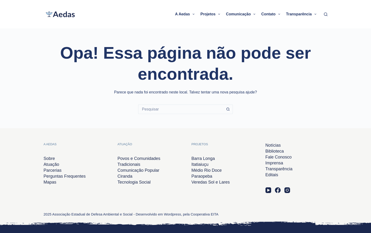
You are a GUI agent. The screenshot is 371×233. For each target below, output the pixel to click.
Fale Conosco (278, 157)
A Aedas (185, 14)
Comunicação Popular (138, 170)
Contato (271, 14)
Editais (271, 174)
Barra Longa (203, 158)
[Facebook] (278, 190)
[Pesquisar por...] (180, 109)
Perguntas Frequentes (65, 176)
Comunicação (241, 14)
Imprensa (274, 163)
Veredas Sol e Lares (210, 182)
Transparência (302, 14)
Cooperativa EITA (204, 214)
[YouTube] (268, 190)
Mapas (50, 182)
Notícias (273, 145)
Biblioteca (274, 151)
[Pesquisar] (325, 14)
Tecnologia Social (134, 182)
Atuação (51, 164)
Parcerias (53, 170)
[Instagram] (287, 190)
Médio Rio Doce (206, 170)
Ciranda (125, 176)
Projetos (211, 14)
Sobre (49, 158)
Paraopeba (201, 176)
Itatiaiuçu (199, 164)
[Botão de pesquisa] (228, 109)
